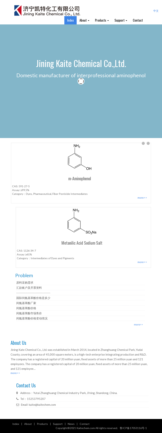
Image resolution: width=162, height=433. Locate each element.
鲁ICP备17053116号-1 (133, 428)
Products (102, 20)
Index (70, 20)
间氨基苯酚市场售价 (29, 313)
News (71, 423)
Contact (138, 20)
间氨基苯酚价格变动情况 (32, 318)
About (84, 20)
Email (24, 404)
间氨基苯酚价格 (26, 308)
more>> (138, 324)
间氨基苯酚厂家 (26, 303)
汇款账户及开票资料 (29, 287)
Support (120, 20)
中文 (156, 10)
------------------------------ (33, 292)
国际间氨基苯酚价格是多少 (33, 298)
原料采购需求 (24, 282)
